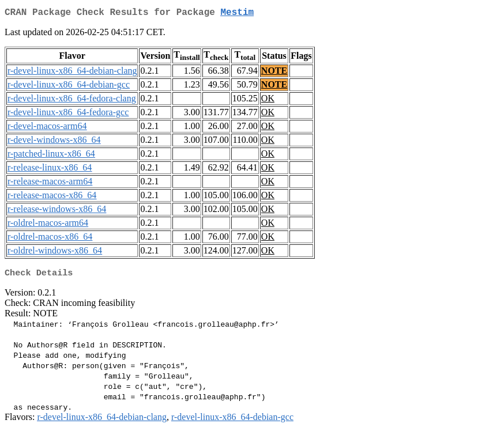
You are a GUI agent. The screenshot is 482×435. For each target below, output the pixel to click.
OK (267, 100)
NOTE (274, 73)
